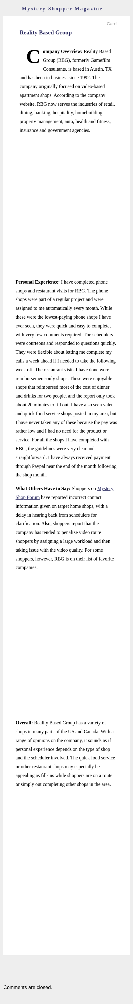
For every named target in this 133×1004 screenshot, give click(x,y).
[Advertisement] (66, 206)
